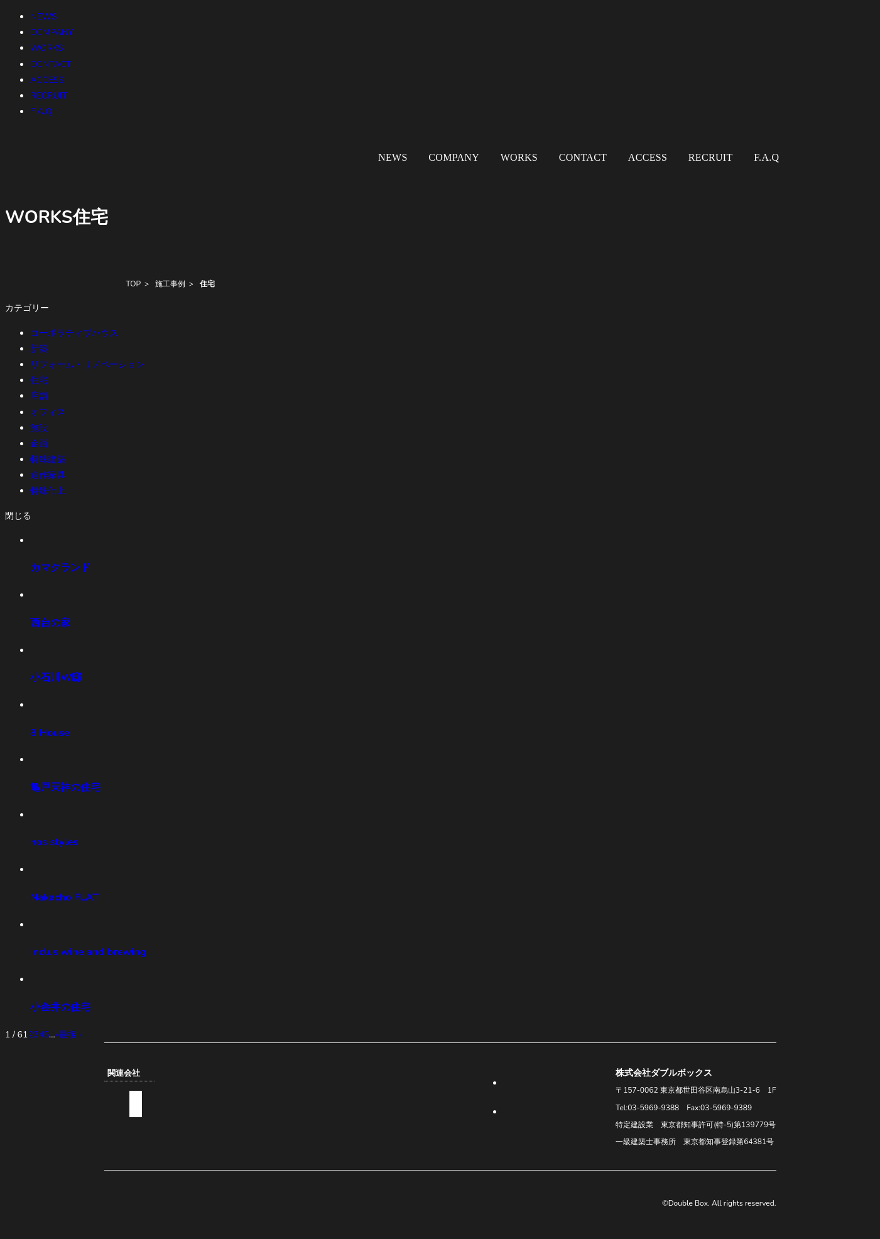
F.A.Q (41, 111)
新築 (39, 349)
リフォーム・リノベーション (87, 365)
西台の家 (50, 622)
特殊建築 (47, 459)
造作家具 (47, 475)
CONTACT (50, 64)
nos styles (54, 842)
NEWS (43, 17)
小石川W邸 (56, 677)
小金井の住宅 (60, 1007)
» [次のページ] (57, 1035)
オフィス (47, 412)
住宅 (207, 284)
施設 (39, 428)
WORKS (46, 48)
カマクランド (60, 567)
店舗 (39, 396)
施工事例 (170, 284)
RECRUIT (48, 96)
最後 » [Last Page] (71, 1035)
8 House (50, 732)
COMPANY (51, 32)
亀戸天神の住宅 (65, 787)
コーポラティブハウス (74, 333)
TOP (133, 284)
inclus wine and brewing (88, 951)
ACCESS (47, 80)
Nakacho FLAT (64, 897)
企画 (39, 444)
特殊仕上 (47, 491)
